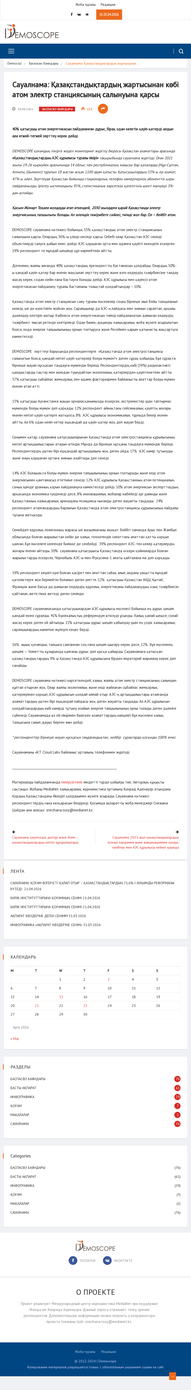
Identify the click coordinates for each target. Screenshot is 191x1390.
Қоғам (16, 1119)
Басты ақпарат (24, 1101)
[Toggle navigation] (9, 51)
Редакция (108, 5)
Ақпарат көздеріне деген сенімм (39, 929)
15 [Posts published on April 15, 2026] (61, 1010)
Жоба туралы (86, 5)
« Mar (15, 1052)
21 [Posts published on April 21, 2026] (38, 1019)
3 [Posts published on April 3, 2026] (108, 993)
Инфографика (23, 1110)
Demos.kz (14, 64)
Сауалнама (20, 1137)
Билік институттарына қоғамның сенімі (47, 911)
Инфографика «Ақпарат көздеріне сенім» (47, 938)
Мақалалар (20, 1128)
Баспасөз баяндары (44, 64)
